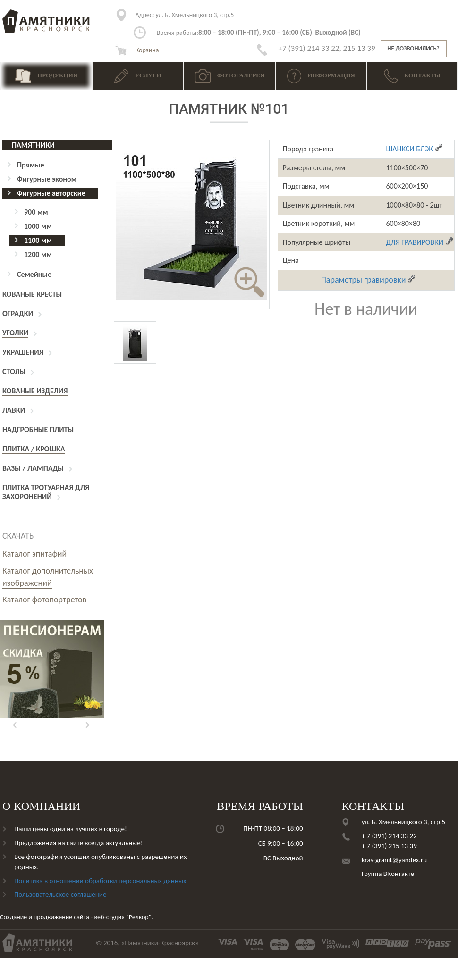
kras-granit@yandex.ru (394, 860)
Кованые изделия (35, 390)
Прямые (30, 164)
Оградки (17, 313)
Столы (13, 371)
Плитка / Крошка (33, 448)
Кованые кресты (32, 294)
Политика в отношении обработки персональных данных (100, 880)
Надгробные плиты (38, 429)
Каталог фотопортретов (44, 599)
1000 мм (38, 226)
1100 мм (38, 240)
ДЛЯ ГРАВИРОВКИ (419, 242)
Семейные (34, 274)
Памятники (33, 145)
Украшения (22, 352)
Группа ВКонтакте (388, 873)
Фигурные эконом (46, 179)
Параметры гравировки (368, 280)
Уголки (15, 332)
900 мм (36, 212)
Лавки (13, 410)
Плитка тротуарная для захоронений (45, 492)
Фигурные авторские (51, 193)
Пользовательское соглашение (60, 894)
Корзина (137, 50)
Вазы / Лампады (33, 468)
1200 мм (38, 254)
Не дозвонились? (413, 48)
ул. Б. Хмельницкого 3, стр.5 (185, 15)
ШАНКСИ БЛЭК (414, 148)
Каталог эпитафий (34, 554)
